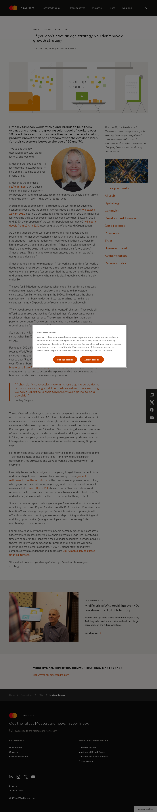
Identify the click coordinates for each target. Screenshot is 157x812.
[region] (80, 346)
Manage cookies (65, 359)
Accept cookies (91, 359)
